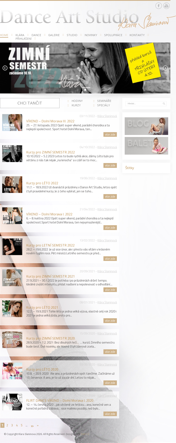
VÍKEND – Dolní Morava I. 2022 (49, 214)
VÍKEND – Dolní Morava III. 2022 (50, 121)
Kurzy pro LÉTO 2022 (42, 183)
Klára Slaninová (107, 116)
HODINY (77, 101)
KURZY (76, 105)
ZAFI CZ (85, 434)
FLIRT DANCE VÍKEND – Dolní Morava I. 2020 (59, 400)
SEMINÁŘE (104, 101)
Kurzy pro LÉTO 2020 (42, 369)
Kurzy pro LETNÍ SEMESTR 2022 (50, 245)
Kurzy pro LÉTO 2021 (42, 307)
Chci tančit (29, 103)
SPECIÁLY (103, 105)
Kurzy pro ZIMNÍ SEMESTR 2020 (50, 338)
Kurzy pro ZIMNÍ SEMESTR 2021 (50, 276)
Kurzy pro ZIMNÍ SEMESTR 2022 (50, 152)
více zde (110, 134)
